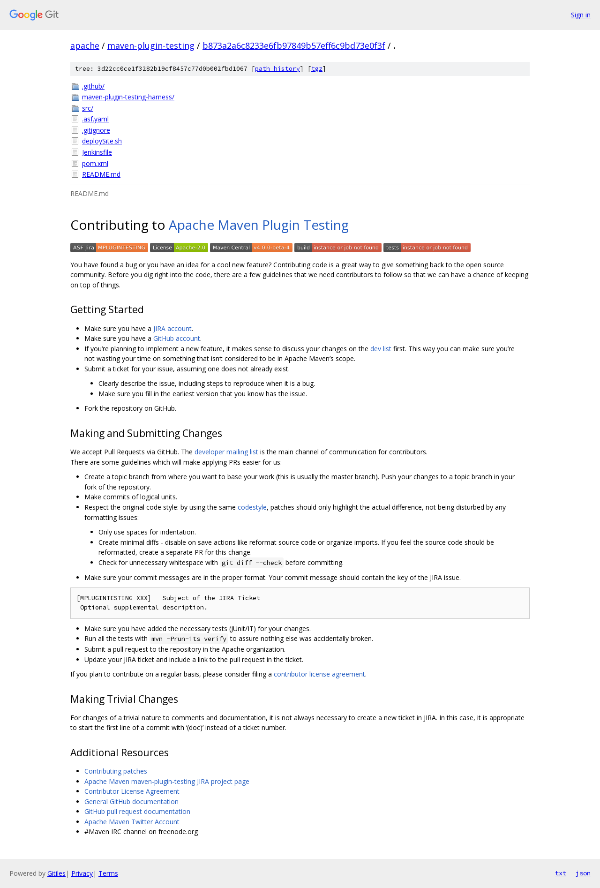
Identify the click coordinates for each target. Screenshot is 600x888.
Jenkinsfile (97, 152)
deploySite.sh (102, 140)
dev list (380, 348)
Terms (108, 873)
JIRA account (172, 328)
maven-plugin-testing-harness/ (128, 96)
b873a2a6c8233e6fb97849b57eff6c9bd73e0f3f (293, 45)
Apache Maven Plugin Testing (259, 224)
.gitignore (96, 130)
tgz (316, 69)
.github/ (93, 86)
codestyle (252, 507)
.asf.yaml (95, 118)
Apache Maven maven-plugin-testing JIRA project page (166, 781)
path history (277, 69)
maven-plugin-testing (151, 45)
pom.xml (95, 163)
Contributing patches (115, 771)
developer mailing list (226, 451)
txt (560, 873)
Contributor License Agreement (132, 791)
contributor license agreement (319, 674)
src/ (87, 108)
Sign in (581, 14)
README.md (101, 174)
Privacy (82, 873)
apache (84, 45)
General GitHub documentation (131, 801)
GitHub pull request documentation (137, 811)
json (583, 873)
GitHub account (176, 338)
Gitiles (56, 873)
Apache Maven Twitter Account (132, 821)
